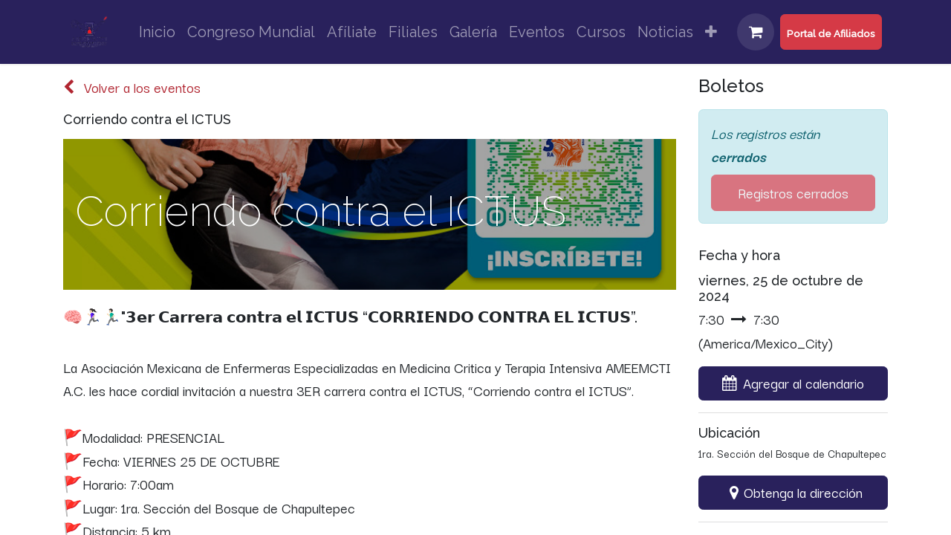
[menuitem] (157, 32)
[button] (793, 383)
